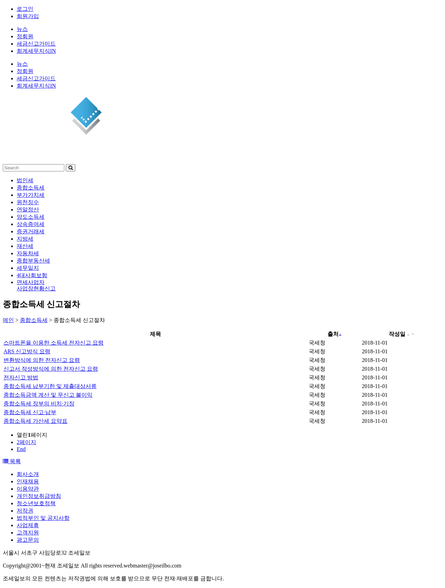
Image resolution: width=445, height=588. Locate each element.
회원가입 (28, 16)
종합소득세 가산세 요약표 (35, 421)
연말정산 (28, 209)
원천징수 (28, 202)
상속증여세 (30, 224)
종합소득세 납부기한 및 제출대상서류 (50, 386)
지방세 (25, 239)
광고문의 (28, 540)
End (21, 449)
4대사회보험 (32, 275)
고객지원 (28, 532)
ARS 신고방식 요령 (26, 351)
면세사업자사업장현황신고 (36, 285)
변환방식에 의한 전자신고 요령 (41, 360)
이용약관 (28, 489)
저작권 (25, 511)
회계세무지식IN (36, 51)
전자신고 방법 (20, 377)
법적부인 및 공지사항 (43, 518)
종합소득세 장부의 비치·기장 (38, 403)
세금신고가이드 (36, 44)
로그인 (25, 9)
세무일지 (28, 268)
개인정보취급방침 (39, 496)
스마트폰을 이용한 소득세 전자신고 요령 (53, 343)
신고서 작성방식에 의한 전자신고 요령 (50, 369)
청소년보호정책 (36, 503)
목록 (12, 461)
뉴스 (22, 29)
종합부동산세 (33, 261)
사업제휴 (28, 525)
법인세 (25, 180)
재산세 (25, 246)
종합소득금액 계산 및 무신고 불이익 (47, 395)
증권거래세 (30, 231)
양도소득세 (30, 217)
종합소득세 (30, 188)
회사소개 (28, 474)
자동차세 (28, 253)
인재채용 (28, 481)
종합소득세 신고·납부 (29, 412)
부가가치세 (30, 195)
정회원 (25, 36)
